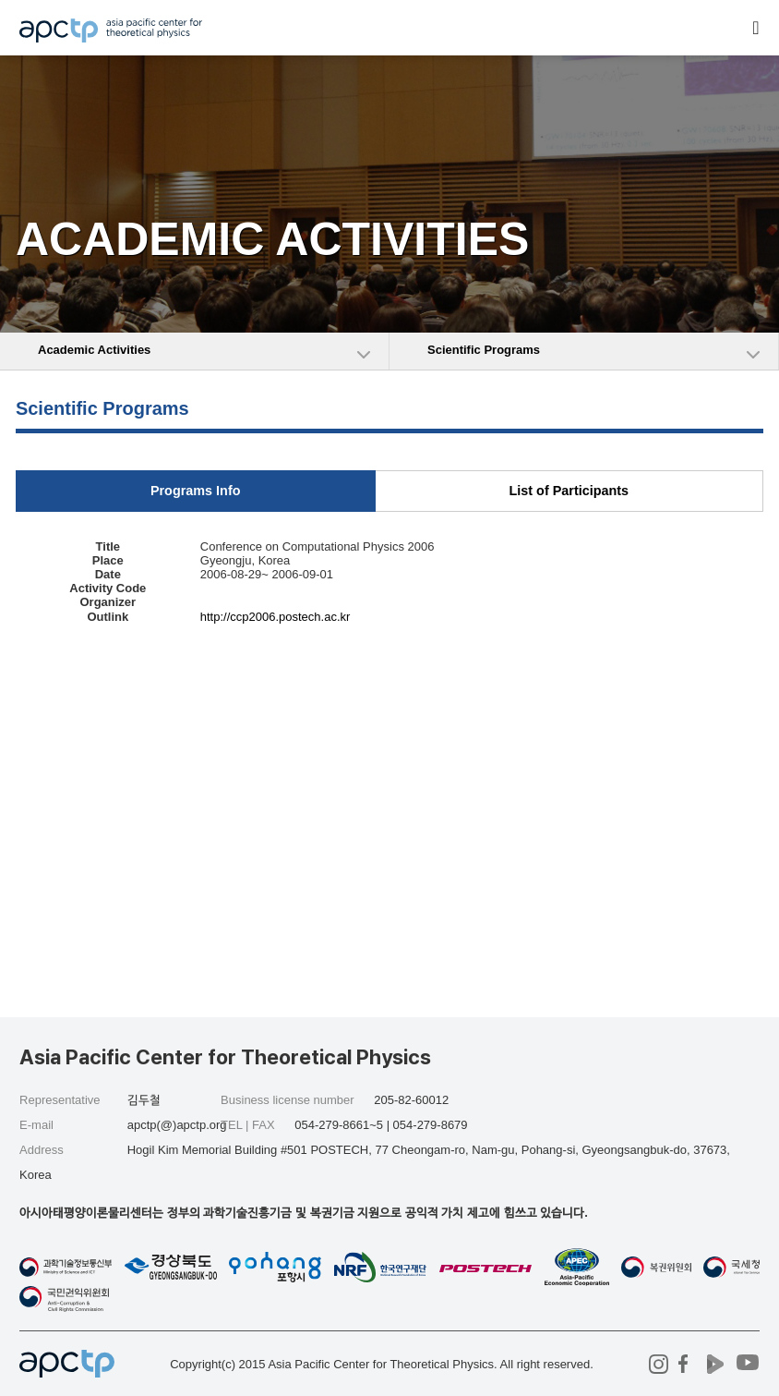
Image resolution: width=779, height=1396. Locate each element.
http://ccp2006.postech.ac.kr (275, 617)
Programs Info (195, 490)
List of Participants (569, 490)
